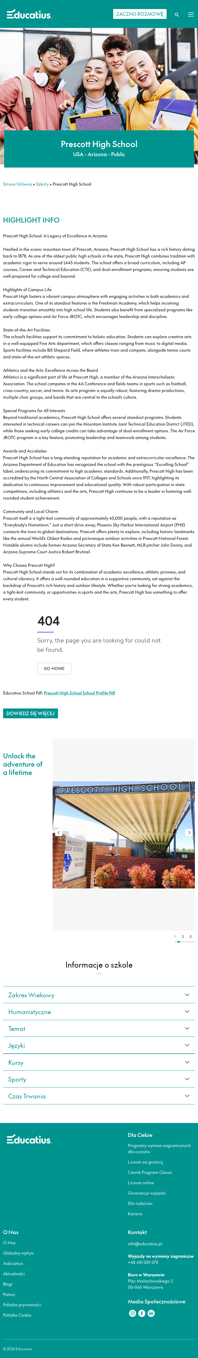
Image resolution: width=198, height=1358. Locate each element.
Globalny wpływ (18, 1253)
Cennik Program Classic (150, 1172)
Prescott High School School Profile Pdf (79, 693)
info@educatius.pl (145, 1243)
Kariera (135, 1213)
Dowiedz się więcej (30, 713)
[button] (188, 832)
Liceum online (141, 1182)
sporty (17, 1079)
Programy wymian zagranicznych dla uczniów (159, 1148)
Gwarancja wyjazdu (147, 1193)
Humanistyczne (29, 1011)
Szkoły (42, 184)
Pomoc (9, 1294)
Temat (16, 1028)
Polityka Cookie (17, 1315)
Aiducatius (13, 1263)
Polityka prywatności (22, 1304)
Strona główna (17, 184)
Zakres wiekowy (31, 994)
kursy (15, 1062)
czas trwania (27, 1095)
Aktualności (14, 1273)
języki (16, 1045)
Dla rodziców (140, 1203)
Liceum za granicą (145, 1162)
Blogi (7, 1284)
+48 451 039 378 (143, 1262)
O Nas (9, 1242)
